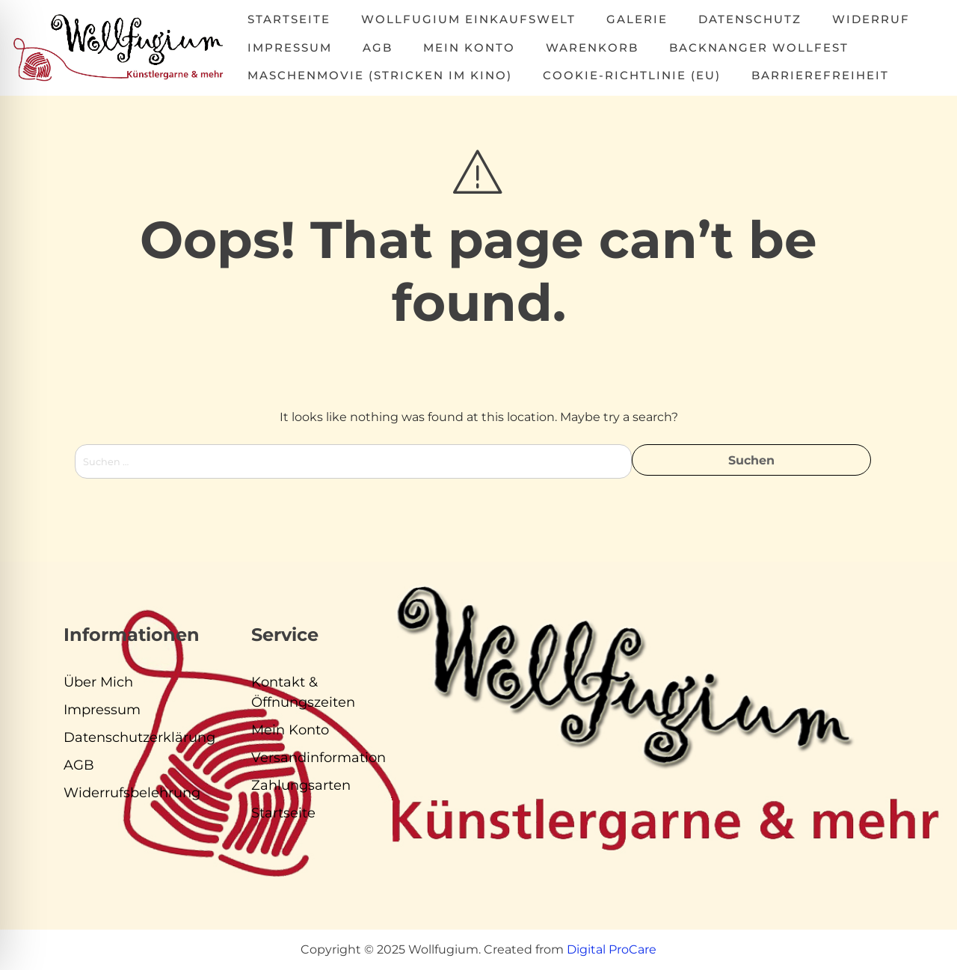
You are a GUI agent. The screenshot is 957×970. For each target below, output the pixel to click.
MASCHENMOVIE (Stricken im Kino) (379, 75)
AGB (378, 47)
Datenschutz (749, 19)
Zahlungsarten (301, 785)
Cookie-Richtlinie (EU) (632, 75)
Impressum (289, 47)
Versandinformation (318, 757)
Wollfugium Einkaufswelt (468, 19)
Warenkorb (592, 47)
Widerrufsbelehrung (132, 793)
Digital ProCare (611, 949)
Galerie (637, 19)
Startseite (288, 19)
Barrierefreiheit (820, 75)
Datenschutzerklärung (139, 737)
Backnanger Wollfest (759, 47)
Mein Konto (469, 47)
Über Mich (98, 682)
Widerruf (871, 19)
